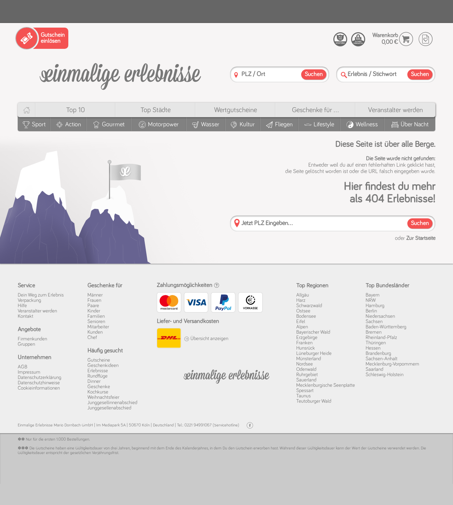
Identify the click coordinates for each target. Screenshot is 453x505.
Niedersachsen (380, 316)
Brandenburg (378, 353)
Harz (300, 300)
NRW (371, 300)
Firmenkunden (32, 339)
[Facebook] (249, 425)
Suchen (420, 223)
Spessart (305, 390)
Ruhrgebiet (307, 374)
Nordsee (304, 364)
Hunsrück (305, 348)
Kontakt (25, 316)
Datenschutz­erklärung (39, 377)
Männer (95, 295)
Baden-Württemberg (386, 327)
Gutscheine (98, 360)
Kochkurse (97, 392)
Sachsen (374, 321)
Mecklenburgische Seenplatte (325, 385)
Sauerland (306, 380)
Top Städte (156, 110)
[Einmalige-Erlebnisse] (120, 74)
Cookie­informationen (39, 388)
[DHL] (168, 339)
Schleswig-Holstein (384, 374)
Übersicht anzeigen (206, 338)
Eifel (300, 321)
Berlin (371, 311)
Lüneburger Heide (314, 353)
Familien (96, 316)
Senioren (96, 321)
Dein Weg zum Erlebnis (41, 295)
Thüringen (376, 342)
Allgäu (302, 295)
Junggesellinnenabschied (112, 402)
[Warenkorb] (406, 39)
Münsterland (308, 358)
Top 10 (75, 110)
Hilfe (22, 305)
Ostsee (303, 311)
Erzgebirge (306, 337)
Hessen (373, 348)
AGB (22, 367)
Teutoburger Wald (313, 401)
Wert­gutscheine (235, 110)
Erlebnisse (97, 370)
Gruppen (26, 344)
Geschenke (98, 386)
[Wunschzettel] (426, 39)
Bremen (374, 332)
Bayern (372, 295)
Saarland (374, 369)
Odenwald (306, 369)
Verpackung (29, 300)
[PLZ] (236, 75)
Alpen (302, 327)
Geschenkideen (103, 365)
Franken (304, 342)
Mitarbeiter (98, 327)
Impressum (29, 372)
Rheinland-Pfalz (381, 337)
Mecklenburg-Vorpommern (392, 364)
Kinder (93, 311)
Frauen (94, 300)
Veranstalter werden (395, 110)
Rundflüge (97, 376)
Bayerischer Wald (313, 332)
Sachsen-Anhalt (381, 358)
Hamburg (375, 305)
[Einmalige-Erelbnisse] (226, 375)
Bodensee (306, 316)
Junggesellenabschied (109, 408)
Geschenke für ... (315, 110)
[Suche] (344, 75)
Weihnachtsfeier (103, 397)
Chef (92, 337)
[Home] (26, 110)
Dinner (94, 381)
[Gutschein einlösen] (42, 38)
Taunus (303, 396)
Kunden (95, 332)
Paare (93, 305)
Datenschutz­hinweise (39, 382)
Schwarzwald (309, 305)
